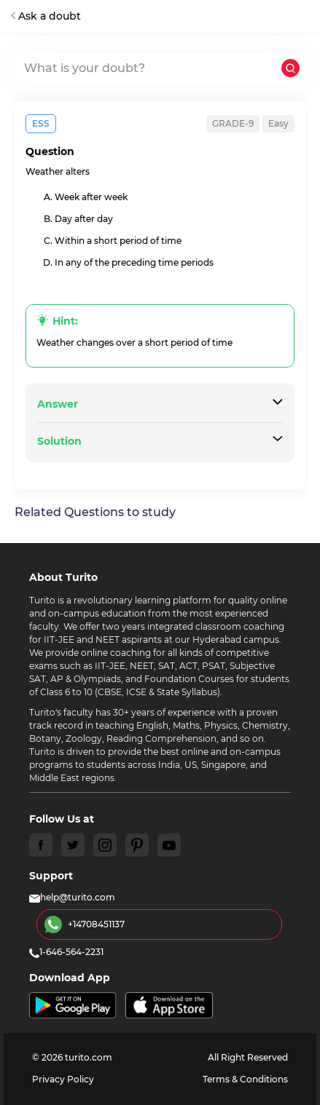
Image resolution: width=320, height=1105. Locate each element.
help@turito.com (72, 897)
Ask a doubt (46, 16)
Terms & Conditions (245, 1079)
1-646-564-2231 (66, 951)
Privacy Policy (63, 1079)
